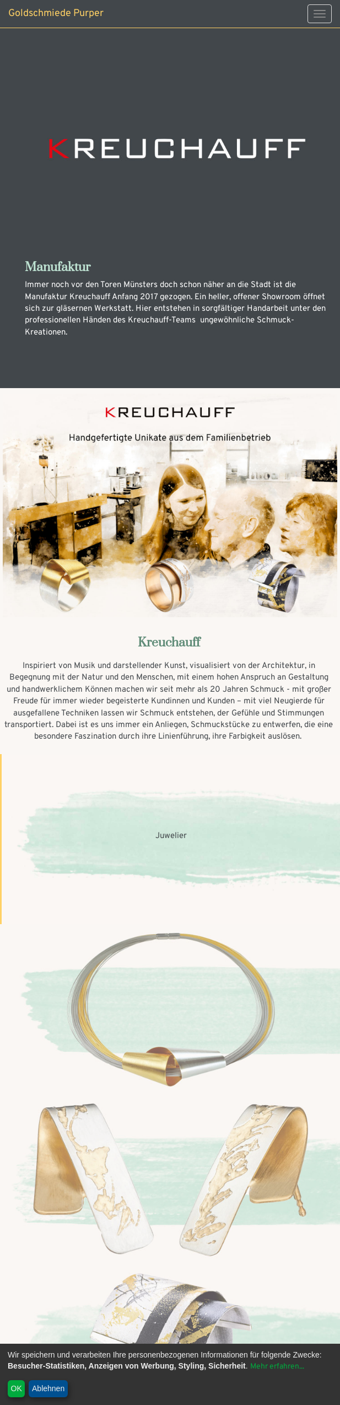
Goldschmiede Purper (56, 13)
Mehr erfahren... (277, 1366)
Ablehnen (48, 1388)
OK (16, 1388)
